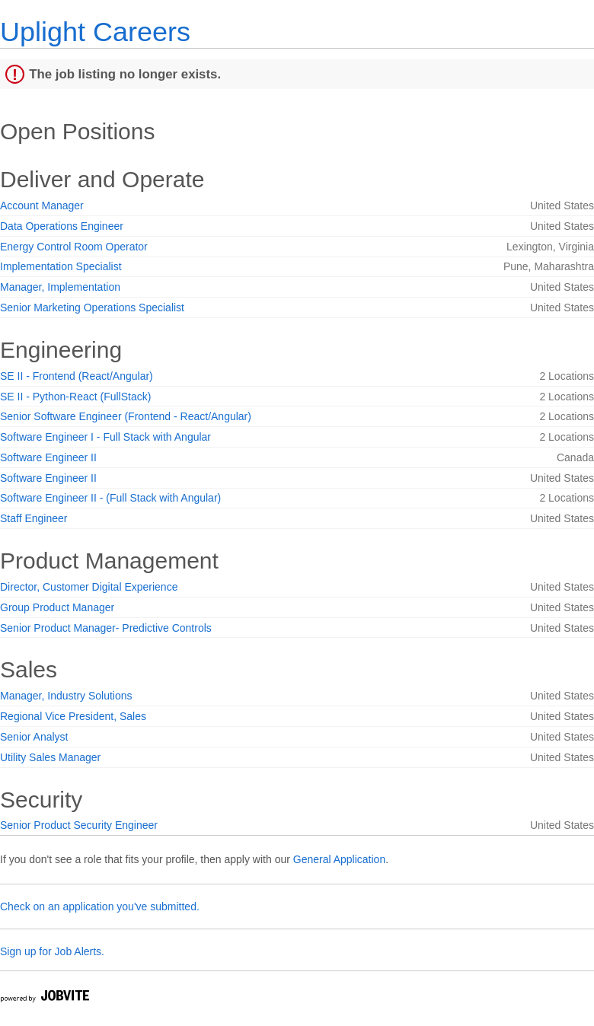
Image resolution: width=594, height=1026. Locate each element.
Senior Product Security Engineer (79, 825)
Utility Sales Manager (50, 757)
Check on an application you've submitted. (100, 906)
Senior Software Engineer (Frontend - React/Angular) (125, 416)
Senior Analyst (34, 737)
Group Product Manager (57, 607)
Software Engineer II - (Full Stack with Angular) (110, 498)
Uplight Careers (95, 31)
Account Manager (42, 205)
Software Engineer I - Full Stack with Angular (105, 437)
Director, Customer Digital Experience (88, 587)
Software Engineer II (48, 457)
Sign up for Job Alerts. (52, 951)
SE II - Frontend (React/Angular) (76, 376)
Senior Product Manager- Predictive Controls (106, 628)
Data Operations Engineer (61, 226)
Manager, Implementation (60, 287)
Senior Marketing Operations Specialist (92, 307)
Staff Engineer (33, 518)
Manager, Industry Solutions (66, 696)
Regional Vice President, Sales (73, 716)
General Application (339, 859)
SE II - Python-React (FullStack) (75, 396)
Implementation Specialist (61, 266)
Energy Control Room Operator (74, 247)
